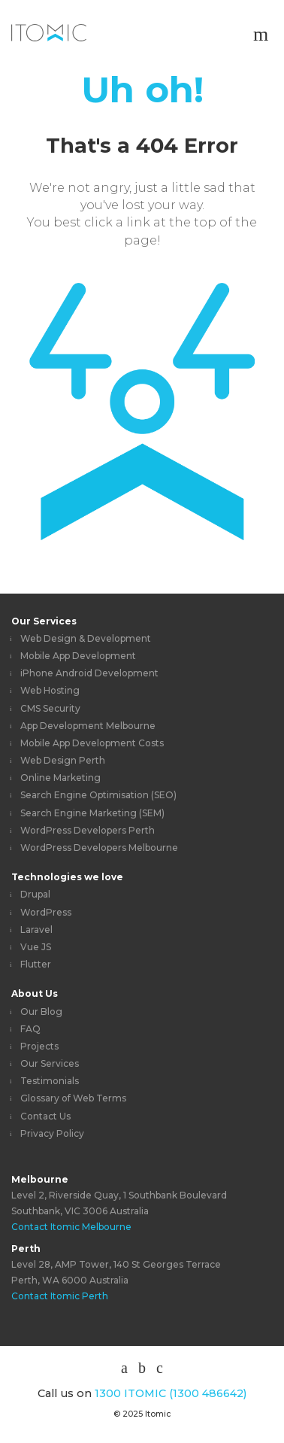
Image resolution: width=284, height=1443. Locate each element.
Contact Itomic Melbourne (71, 1226)
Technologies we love (67, 877)
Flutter (35, 964)
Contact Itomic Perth (59, 1296)
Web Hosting (50, 690)
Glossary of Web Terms (73, 1098)
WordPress (45, 912)
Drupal (35, 894)
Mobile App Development (78, 655)
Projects (39, 1046)
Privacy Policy (52, 1133)
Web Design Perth (62, 760)
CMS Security (50, 708)
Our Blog (41, 1011)
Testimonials (49, 1080)
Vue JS (35, 946)
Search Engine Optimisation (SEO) (98, 794)
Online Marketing (60, 777)
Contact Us (45, 1116)
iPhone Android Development (89, 673)
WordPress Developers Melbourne (99, 847)
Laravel (36, 929)
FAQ (30, 1028)
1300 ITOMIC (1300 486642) (170, 1393)
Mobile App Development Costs (92, 743)
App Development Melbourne (88, 725)
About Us (34, 993)
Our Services (44, 621)
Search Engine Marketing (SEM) (92, 813)
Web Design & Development (85, 638)
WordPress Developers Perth (87, 830)
